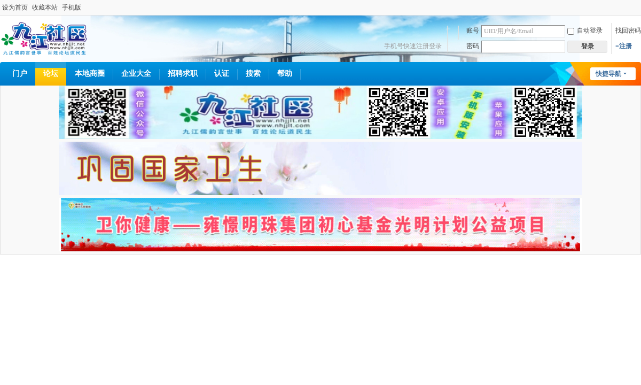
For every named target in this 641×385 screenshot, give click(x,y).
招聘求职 (183, 74)
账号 (472, 30)
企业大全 (136, 74)
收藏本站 (45, 7)
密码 (472, 46)
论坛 (50, 74)
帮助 (284, 74)
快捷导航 (608, 74)
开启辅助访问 (638, 7)
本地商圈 (90, 74)
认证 (221, 74)
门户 (19, 74)
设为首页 (15, 7)
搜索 (253, 74)
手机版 (71, 7)
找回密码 (628, 30)
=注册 (623, 46)
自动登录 (585, 30)
